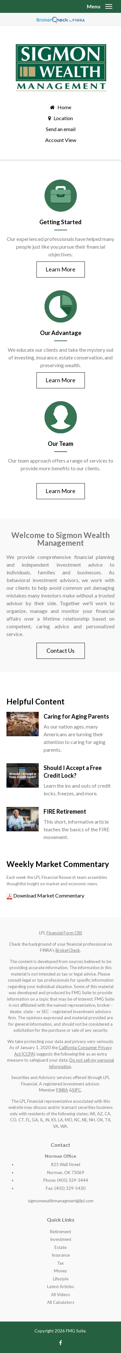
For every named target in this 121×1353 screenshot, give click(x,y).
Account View (60, 140)
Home (64, 107)
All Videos (60, 1294)
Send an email (61, 129)
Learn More (60, 269)
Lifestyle (60, 1278)
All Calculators (60, 1302)
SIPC (76, 1089)
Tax (60, 1263)
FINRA (62, 1089)
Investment (60, 1239)
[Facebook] (60, 1343)
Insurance (61, 1255)
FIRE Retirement (65, 811)
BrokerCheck (67, 950)
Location (63, 118)
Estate (60, 1247)
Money (60, 1270)
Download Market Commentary (48, 895)
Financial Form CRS (64, 932)
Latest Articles (60, 1286)
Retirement (60, 1231)
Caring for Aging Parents (76, 716)
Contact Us (60, 650)
